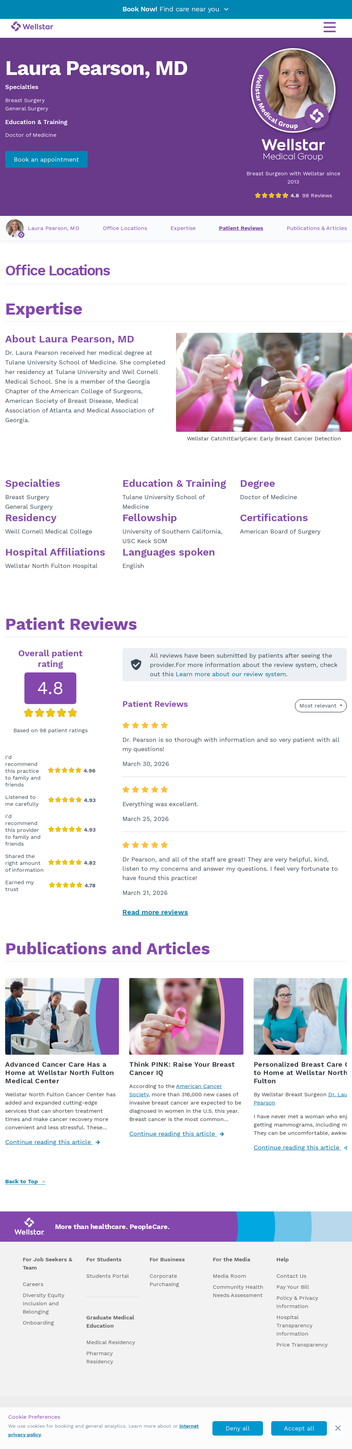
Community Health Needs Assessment (238, 1291)
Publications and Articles (107, 949)
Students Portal (107, 1276)
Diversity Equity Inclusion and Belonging (43, 1303)
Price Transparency (302, 1344)
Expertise (183, 228)
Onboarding (38, 1322)
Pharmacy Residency (99, 1357)
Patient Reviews (241, 228)
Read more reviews (155, 912)
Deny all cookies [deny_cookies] (238, 1430)
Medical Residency (110, 1342)
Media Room (229, 1276)
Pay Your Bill (292, 1287)
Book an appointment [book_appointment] (46, 159)
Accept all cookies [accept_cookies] (299, 1430)
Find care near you (176, 9)
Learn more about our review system (231, 674)
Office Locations (125, 228)
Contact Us (291, 1276)
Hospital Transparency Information (294, 1325)
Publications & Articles (317, 228)
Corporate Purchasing (164, 1280)
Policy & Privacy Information (297, 1302)
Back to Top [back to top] (25, 1182)
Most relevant (318, 705)
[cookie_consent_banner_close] (338, 1428)
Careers (33, 1284)
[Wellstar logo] (32, 26)
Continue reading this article (52, 1141)
